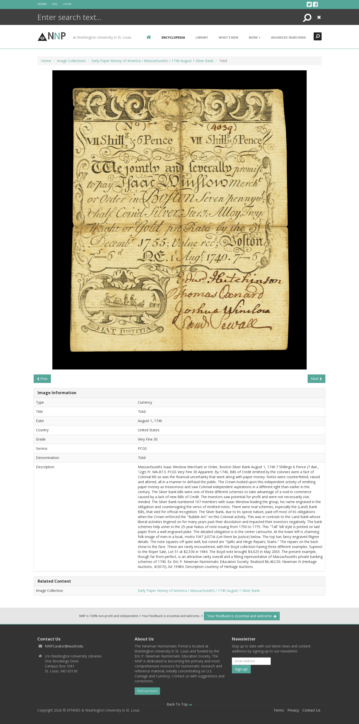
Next (316, 378)
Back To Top (179, 704)
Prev (42, 378)
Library (201, 37)
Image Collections (71, 60)
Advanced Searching (288, 37)
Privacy (293, 710)
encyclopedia (173, 37)
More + (255, 37)
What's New (228, 37)
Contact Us (311, 710)
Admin (42, 4)
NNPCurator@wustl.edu (64, 646)
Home (46, 60)
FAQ (54, 4)
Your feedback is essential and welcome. (241, 616)
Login (67, 4)
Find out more (147, 691)
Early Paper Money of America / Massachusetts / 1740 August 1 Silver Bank (152, 60)
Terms (278, 710)
